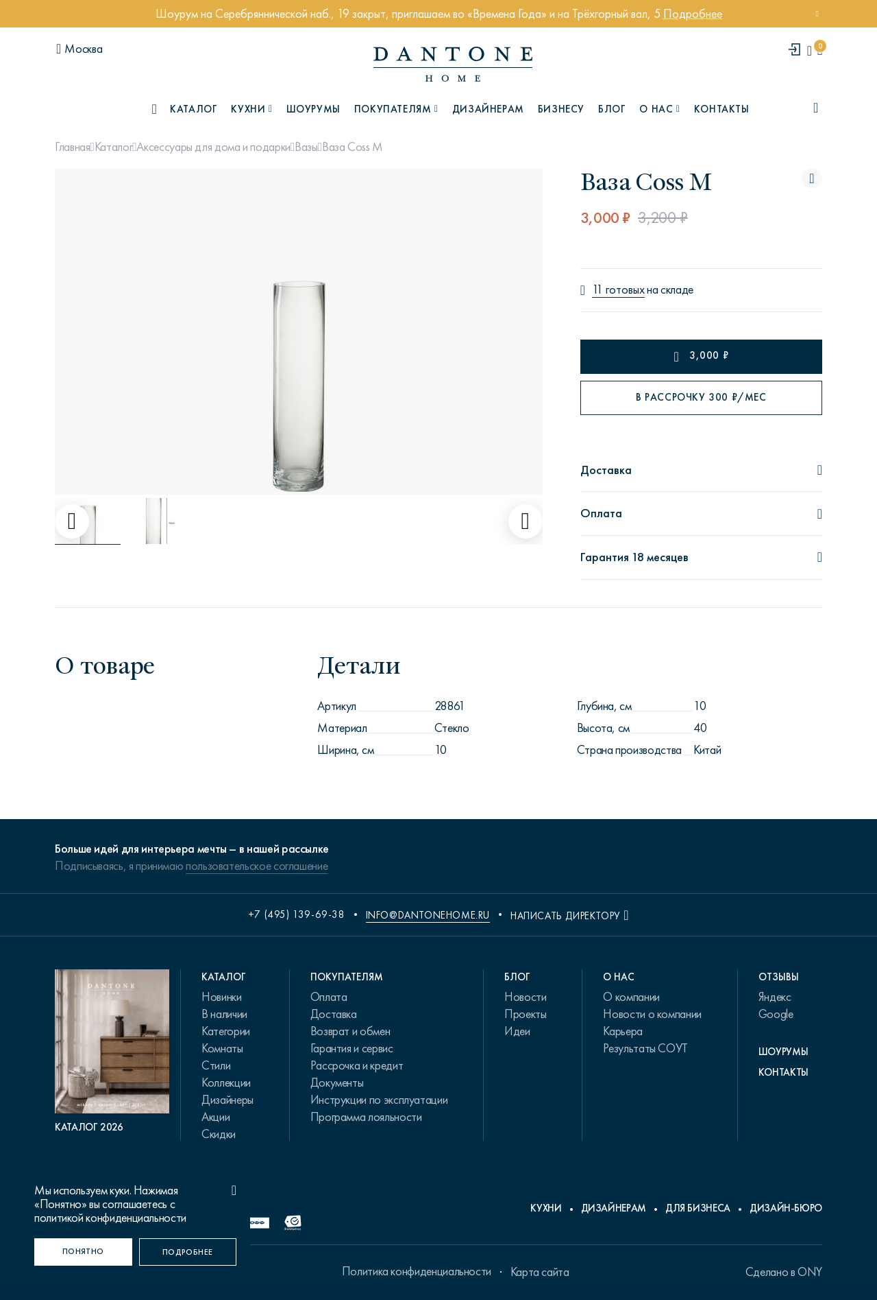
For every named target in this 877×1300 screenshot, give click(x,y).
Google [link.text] (775, 1014)
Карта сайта (539, 1272)
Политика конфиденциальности (416, 1271)
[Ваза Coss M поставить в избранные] (812, 178)
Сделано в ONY (783, 1272)
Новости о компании (652, 1014)
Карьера (622, 1031)
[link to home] (452, 64)
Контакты (722, 109)
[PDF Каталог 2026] (112, 1051)
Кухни (545, 1208)
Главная (72, 146)
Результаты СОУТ (645, 1048)
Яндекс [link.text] (774, 997)
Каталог (113, 146)
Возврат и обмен (350, 1031)
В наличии (224, 1014)
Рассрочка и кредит (357, 1065)
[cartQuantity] (819, 50)
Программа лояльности (366, 1117)
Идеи (517, 1031)
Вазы (306, 146)
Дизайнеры (227, 1100)
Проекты (525, 1014)
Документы (337, 1082)
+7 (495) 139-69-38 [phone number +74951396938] (296, 914)
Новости (525, 997)
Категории (225, 1031)
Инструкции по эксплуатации (379, 1100)
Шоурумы (313, 109)
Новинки (221, 997)
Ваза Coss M (352, 146)
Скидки (218, 1134)
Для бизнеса (697, 1208)
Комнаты (222, 1048)
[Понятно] (83, 1252)
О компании (631, 997)
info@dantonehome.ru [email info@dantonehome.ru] (428, 915)
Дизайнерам (488, 109)
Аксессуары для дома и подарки (213, 146)
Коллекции (226, 1082)
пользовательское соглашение (257, 865)
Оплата (328, 997)
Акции (215, 1117)
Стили (215, 1065)
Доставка (333, 1014)
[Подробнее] (188, 1252)
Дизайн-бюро (786, 1208)
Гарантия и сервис (351, 1048)
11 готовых (618, 290)
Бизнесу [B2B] (561, 109)
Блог (612, 109)
